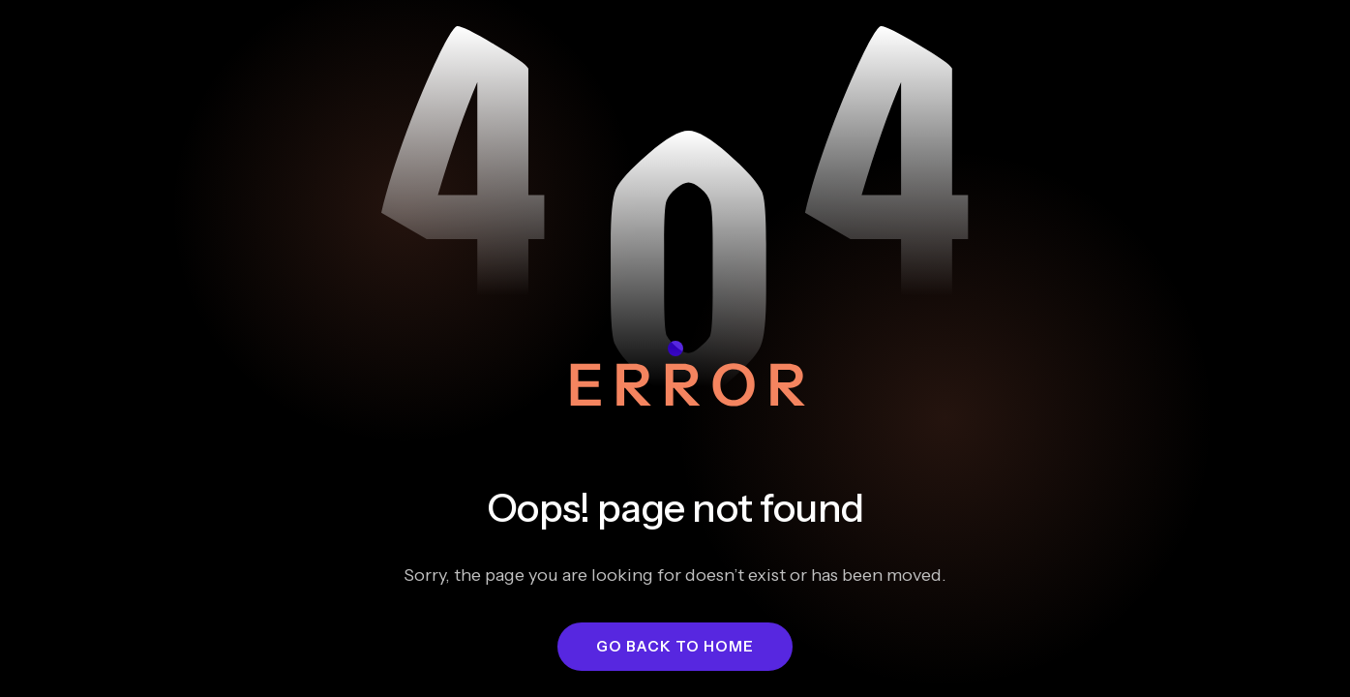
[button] (675, 646)
